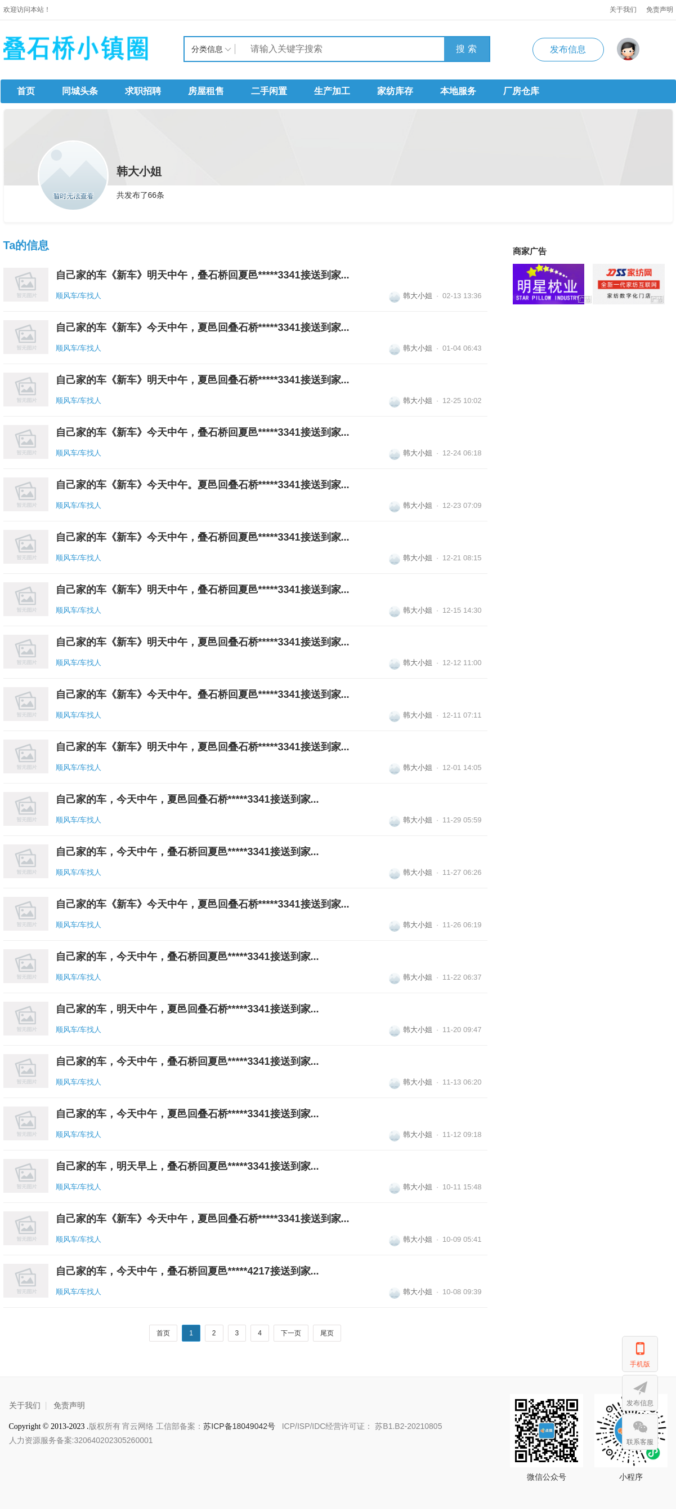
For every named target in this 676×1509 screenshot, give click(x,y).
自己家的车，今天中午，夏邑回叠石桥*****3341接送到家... (187, 799)
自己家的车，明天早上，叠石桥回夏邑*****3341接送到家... (187, 1166)
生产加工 (332, 91)
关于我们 (623, 10)
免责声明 (69, 1405)
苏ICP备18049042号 (240, 1426)
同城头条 (80, 91)
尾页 (327, 1333)
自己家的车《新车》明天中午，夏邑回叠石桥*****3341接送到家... (203, 380)
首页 (26, 91)
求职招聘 (143, 91)
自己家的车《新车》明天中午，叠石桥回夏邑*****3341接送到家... (203, 275)
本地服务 (458, 91)
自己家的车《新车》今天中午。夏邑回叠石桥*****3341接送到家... (203, 484)
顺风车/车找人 (79, 295)
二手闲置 (269, 91)
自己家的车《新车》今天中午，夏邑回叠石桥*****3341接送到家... (203, 327)
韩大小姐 (410, 295)
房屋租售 (206, 91)
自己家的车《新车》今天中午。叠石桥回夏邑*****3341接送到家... (203, 694)
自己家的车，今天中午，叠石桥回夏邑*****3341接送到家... (187, 851)
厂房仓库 (521, 91)
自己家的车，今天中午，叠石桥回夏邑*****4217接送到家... (187, 1271)
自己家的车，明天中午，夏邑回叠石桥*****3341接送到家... (187, 1009)
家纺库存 (395, 91)
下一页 (291, 1333)
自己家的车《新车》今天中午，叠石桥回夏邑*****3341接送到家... (203, 432)
